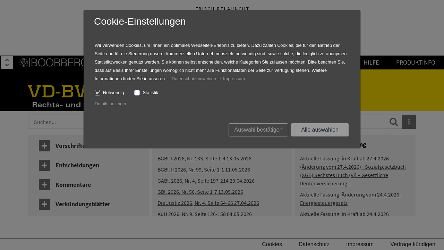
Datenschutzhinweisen (194, 78)
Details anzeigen (111, 103)
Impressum (234, 78)
